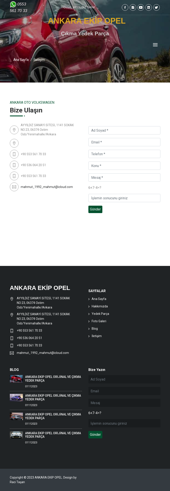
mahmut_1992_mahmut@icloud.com (47, 187)
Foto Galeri (99, 321)
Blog (95, 328)
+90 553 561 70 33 (30, 330)
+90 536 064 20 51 (29, 338)
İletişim (97, 336)
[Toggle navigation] (155, 45)
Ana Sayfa (21, 60)
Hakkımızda (100, 306)
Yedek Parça (100, 313)
